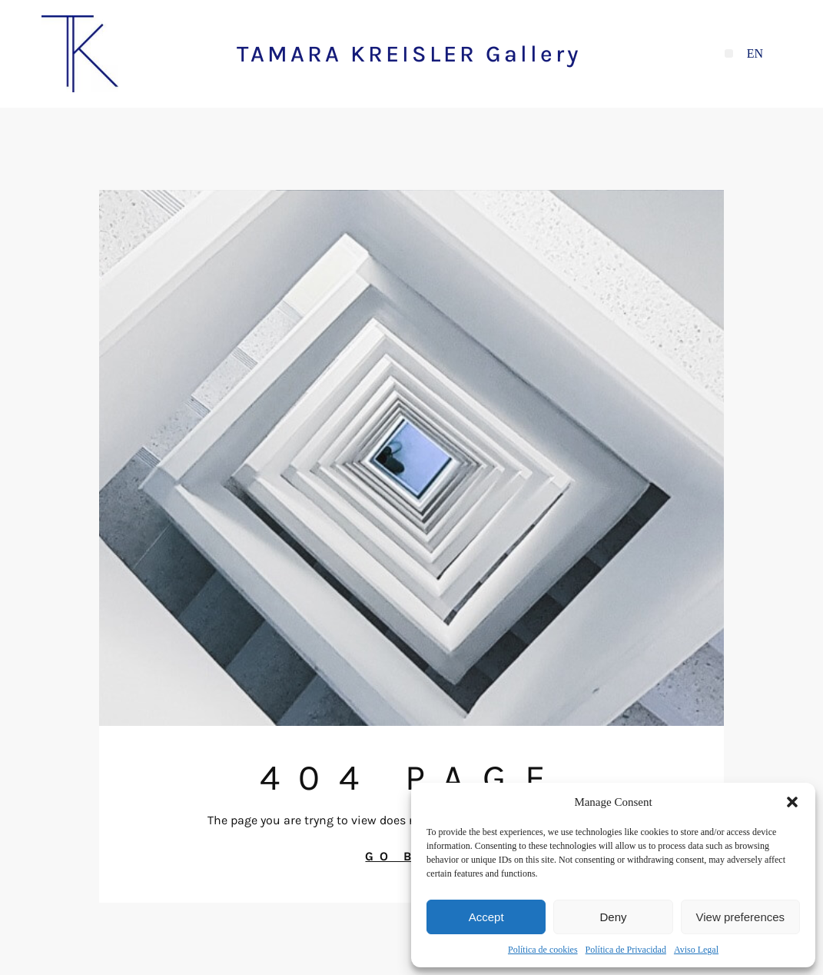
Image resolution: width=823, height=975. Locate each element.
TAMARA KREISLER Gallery (409, 54)
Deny (612, 916)
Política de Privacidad (626, 949)
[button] (792, 802)
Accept (486, 916)
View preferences (740, 916)
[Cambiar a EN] (755, 54)
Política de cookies (543, 949)
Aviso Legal (696, 949)
